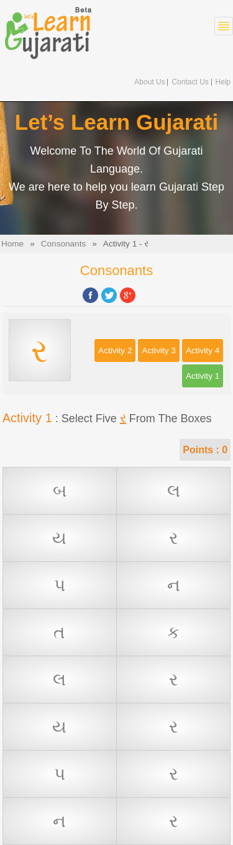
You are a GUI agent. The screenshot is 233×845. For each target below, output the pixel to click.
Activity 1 (202, 376)
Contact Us (189, 82)
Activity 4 (202, 350)
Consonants (63, 243)
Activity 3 (158, 350)
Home (12, 243)
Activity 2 (115, 350)
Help (223, 82)
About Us (149, 82)
